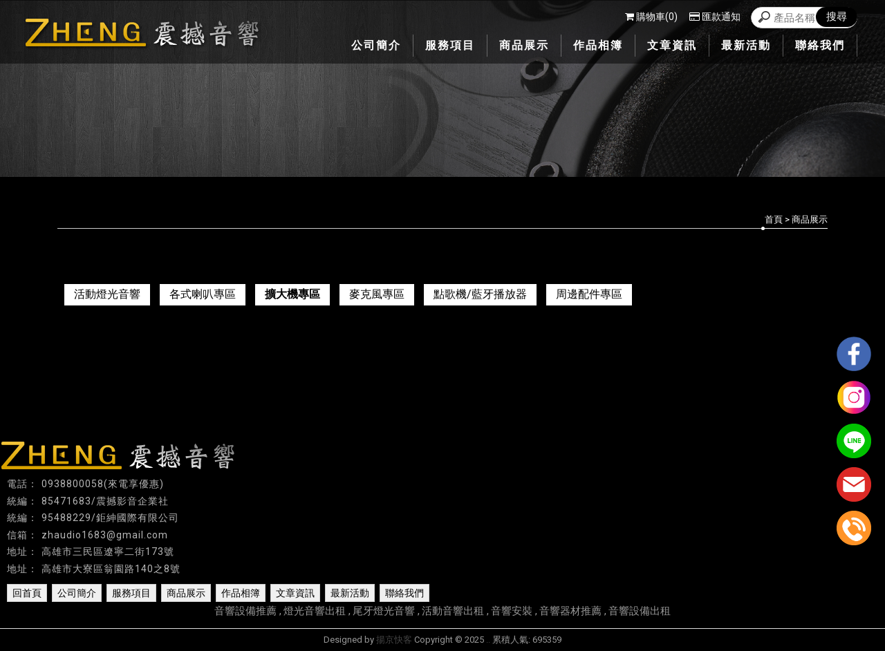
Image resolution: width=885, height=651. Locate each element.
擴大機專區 (292, 294)
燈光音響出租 (314, 611)
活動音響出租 (453, 611)
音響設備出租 (639, 611)
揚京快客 (394, 639)
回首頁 (26, 592)
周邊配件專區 (589, 294)
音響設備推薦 (245, 611)
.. (488, 639)
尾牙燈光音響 (384, 611)
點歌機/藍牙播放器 (480, 294)
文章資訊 (295, 592)
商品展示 (186, 592)
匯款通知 (714, 16)
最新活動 (349, 592)
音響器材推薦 (570, 611)
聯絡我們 (404, 592)
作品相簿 (240, 592)
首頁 (774, 219)
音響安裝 (511, 611)
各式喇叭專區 (202, 294)
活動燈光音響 (107, 294)
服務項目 (131, 592)
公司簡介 (76, 592)
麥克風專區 (376, 294)
